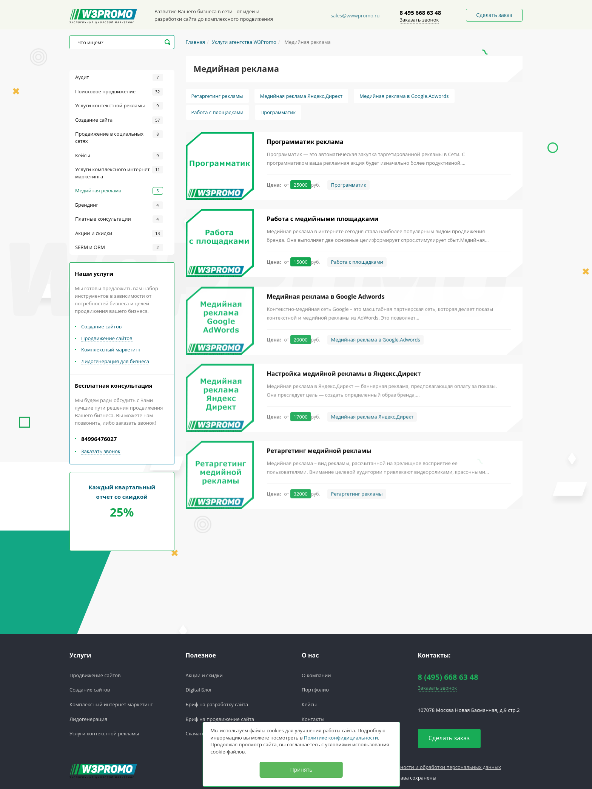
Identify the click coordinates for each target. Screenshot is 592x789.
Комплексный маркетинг (111, 349)
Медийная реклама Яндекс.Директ (301, 96)
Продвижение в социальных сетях (119, 137)
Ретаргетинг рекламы (217, 96)
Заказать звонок (419, 19)
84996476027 (99, 438)
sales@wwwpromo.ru (355, 15)
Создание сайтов (101, 326)
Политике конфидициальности (341, 737)
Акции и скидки (119, 233)
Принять (301, 769)
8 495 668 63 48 (420, 12)
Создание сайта (119, 120)
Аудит (119, 77)
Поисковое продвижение (119, 92)
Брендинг (119, 205)
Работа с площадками (217, 112)
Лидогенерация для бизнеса (115, 361)
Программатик (278, 112)
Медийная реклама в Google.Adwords (404, 96)
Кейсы (119, 155)
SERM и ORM (119, 247)
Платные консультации (119, 219)
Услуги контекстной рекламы (119, 106)
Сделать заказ (494, 15)
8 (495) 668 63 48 (448, 677)
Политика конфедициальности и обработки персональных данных (421, 767)
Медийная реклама (119, 191)
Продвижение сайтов (107, 338)
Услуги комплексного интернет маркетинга (119, 173)
